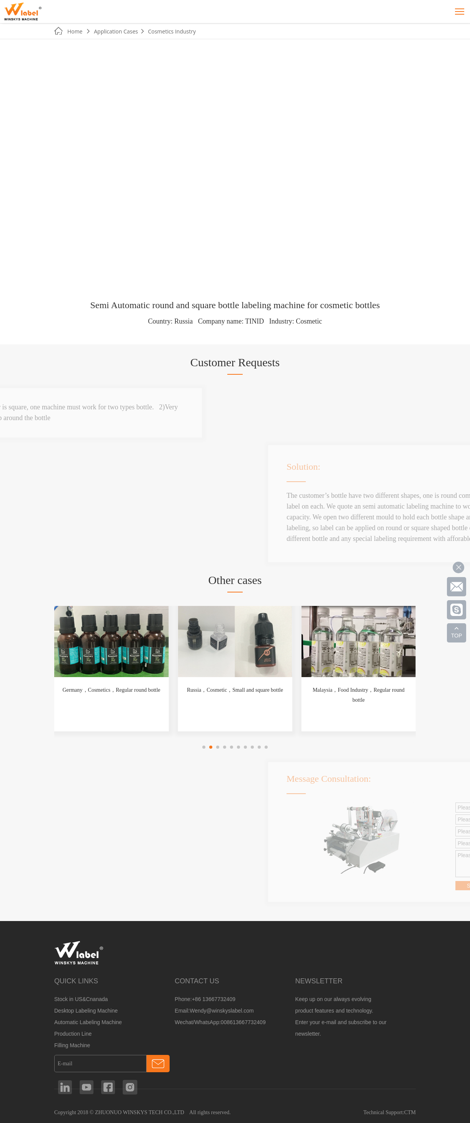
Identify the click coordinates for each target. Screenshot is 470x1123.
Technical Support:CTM (389, 1112)
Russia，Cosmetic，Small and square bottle (235, 690)
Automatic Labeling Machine (88, 1022)
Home (75, 31)
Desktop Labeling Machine (86, 1011)
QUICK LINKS (76, 981)
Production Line (73, 1034)
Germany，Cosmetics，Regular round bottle (111, 690)
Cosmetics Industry (172, 31)
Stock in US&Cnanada (81, 999)
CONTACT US (197, 981)
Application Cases (116, 31)
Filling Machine (72, 1045)
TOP (456, 635)
